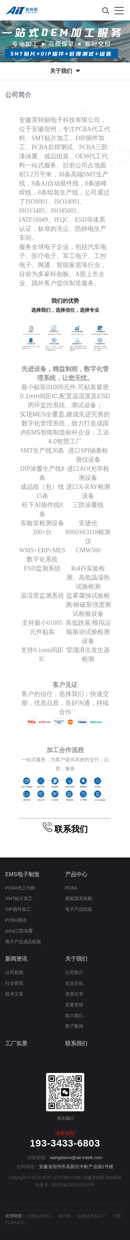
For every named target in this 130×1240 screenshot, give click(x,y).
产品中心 (76, 874)
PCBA (71, 888)
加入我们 (74, 1015)
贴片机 (65, 1215)
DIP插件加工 (18, 909)
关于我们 (76, 959)
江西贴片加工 (39, 1215)
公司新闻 (14, 972)
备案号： (43, 1184)
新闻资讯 (16, 959)
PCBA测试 (15, 920)
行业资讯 (14, 983)
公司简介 (74, 972)
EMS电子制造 (22, 874)
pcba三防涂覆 (19, 930)
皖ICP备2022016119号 (73, 1184)
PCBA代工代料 (20, 888)
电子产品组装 (78, 909)
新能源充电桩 (78, 898)
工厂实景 (16, 1043)
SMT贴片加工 (19, 898)
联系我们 (76, 1043)
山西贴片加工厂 (91, 1215)
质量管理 (74, 1004)
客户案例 (74, 1026)
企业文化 (74, 983)
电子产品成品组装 (23, 941)
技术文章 (14, 994)
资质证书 (74, 994)
